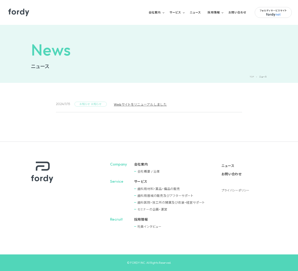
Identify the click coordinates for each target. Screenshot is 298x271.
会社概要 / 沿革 (148, 171)
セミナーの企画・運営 (152, 209)
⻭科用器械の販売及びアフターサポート (165, 196)
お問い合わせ (237, 12)
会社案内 (155, 12)
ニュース (195, 12)
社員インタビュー (149, 227)
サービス (175, 12)
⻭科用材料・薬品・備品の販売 (158, 189)
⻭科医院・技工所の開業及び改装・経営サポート (171, 202)
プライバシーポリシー (235, 190)
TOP (252, 76)
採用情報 (214, 12)
